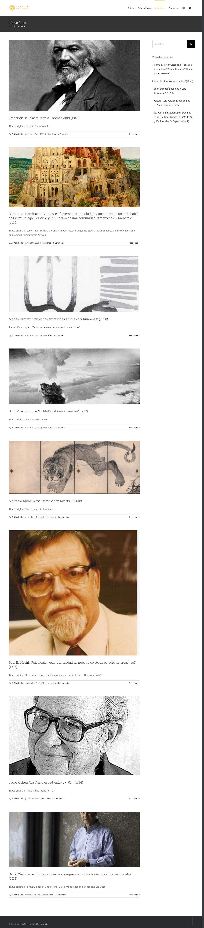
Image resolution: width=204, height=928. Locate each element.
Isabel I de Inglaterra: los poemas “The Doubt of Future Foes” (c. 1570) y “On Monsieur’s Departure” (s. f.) (173, 117)
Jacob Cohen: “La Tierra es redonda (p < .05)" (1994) (46, 782)
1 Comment (59, 427)
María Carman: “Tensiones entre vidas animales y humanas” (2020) (58, 319)
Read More (133, 134)
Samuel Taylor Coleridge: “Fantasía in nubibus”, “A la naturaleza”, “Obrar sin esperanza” (173, 69)
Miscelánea (51, 134)
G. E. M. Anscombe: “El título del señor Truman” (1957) (48, 411)
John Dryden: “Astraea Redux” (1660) (173, 81)
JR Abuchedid (17, 134)
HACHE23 (44, 924)
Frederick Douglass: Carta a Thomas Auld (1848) (44, 118)
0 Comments (63, 134)
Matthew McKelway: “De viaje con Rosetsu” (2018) (45, 501)
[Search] (190, 8)
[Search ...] (169, 44)
